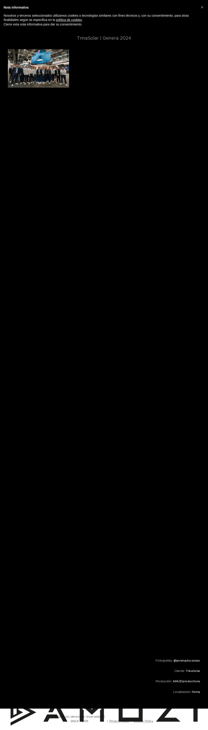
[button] (202, 7)
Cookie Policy (143, 721)
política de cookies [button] (69, 20)
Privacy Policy (119, 721)
